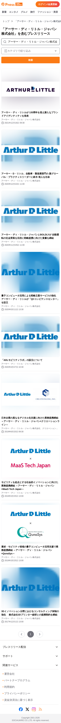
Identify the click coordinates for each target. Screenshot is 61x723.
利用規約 (9, 686)
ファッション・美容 (47, 12)
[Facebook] (21, 709)
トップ (6, 21)
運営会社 (9, 673)
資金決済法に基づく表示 (18, 700)
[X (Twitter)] (27, 709)
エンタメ (13, 12)
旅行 (32, 12)
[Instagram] (34, 709)
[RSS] (40, 709)
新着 (4, 12)
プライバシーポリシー (16, 693)
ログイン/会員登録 (47, 4)
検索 (30, 60)
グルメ (24, 12)
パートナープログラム (16, 680)
